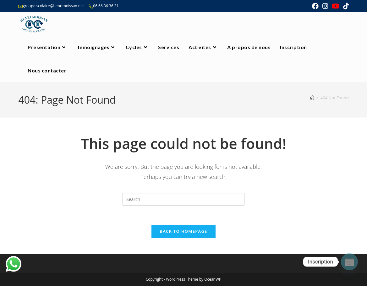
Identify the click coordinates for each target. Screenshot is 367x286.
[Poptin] (349, 261)
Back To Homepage (183, 231)
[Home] (312, 97)
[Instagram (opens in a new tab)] (325, 6)
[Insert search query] (183, 199)
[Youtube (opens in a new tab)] (335, 6)
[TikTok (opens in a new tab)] (345, 6)
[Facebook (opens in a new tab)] (315, 6)
